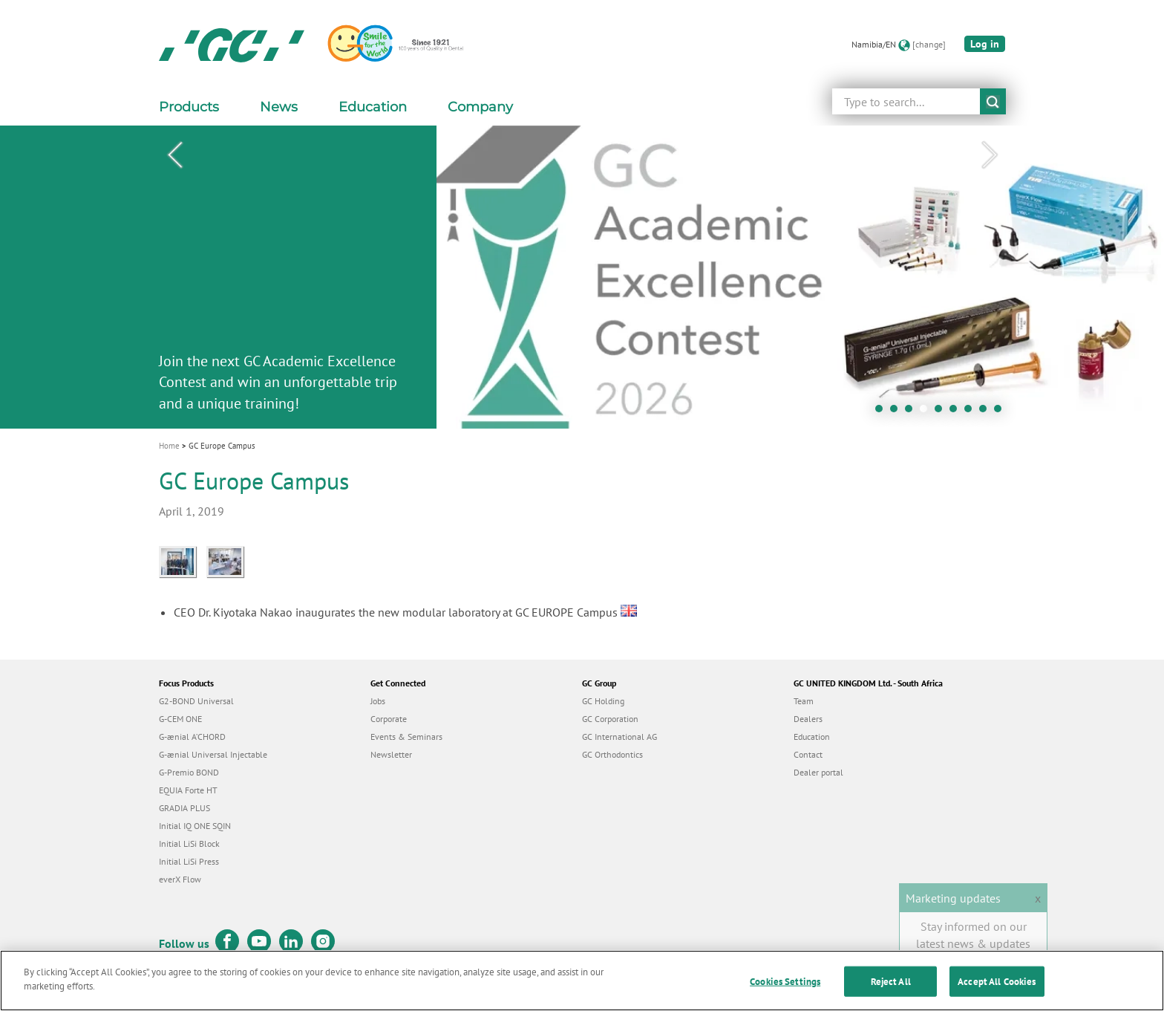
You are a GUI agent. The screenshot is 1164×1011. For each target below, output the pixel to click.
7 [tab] (971, 412)
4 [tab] (927, 412)
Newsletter (391, 754)
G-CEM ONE (180, 718)
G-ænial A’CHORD (192, 736)
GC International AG (619, 736)
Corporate (388, 718)
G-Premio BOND (189, 772)
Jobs (377, 700)
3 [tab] (912, 412)
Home (169, 446)
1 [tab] (882, 412)
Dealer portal (818, 772)
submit (993, 101)
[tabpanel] (582, 277)
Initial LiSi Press (189, 861)
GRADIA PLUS (184, 807)
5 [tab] (942, 412)
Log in (984, 44)
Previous (174, 155)
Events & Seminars (406, 736)
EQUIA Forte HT (188, 790)
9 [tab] (1001, 412)
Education (812, 736)
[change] (929, 44)
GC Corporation (610, 718)
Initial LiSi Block (189, 843)
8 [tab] (986, 412)
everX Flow (180, 879)
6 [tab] (956, 412)
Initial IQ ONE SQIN (195, 825)
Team (804, 700)
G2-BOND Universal (196, 700)
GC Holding (603, 700)
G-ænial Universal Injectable (213, 754)
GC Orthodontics (612, 754)
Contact (808, 754)
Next (989, 155)
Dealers (808, 718)
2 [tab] (897, 412)
